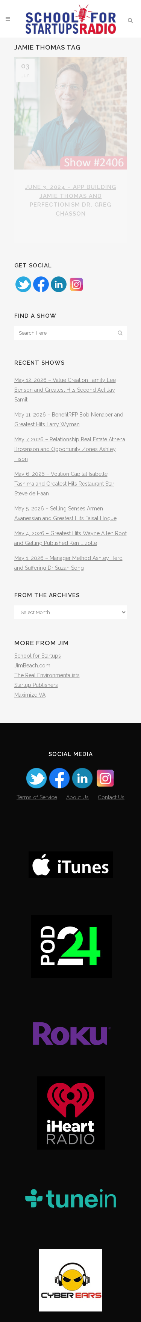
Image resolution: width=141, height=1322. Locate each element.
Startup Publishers (36, 685)
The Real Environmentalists (47, 675)
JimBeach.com (32, 666)
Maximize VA (29, 695)
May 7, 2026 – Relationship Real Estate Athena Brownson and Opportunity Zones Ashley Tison (69, 449)
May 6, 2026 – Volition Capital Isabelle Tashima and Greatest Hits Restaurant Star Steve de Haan (64, 484)
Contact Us (111, 797)
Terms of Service (37, 797)
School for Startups (37, 656)
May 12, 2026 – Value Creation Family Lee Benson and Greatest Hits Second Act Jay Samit (65, 390)
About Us (77, 797)
